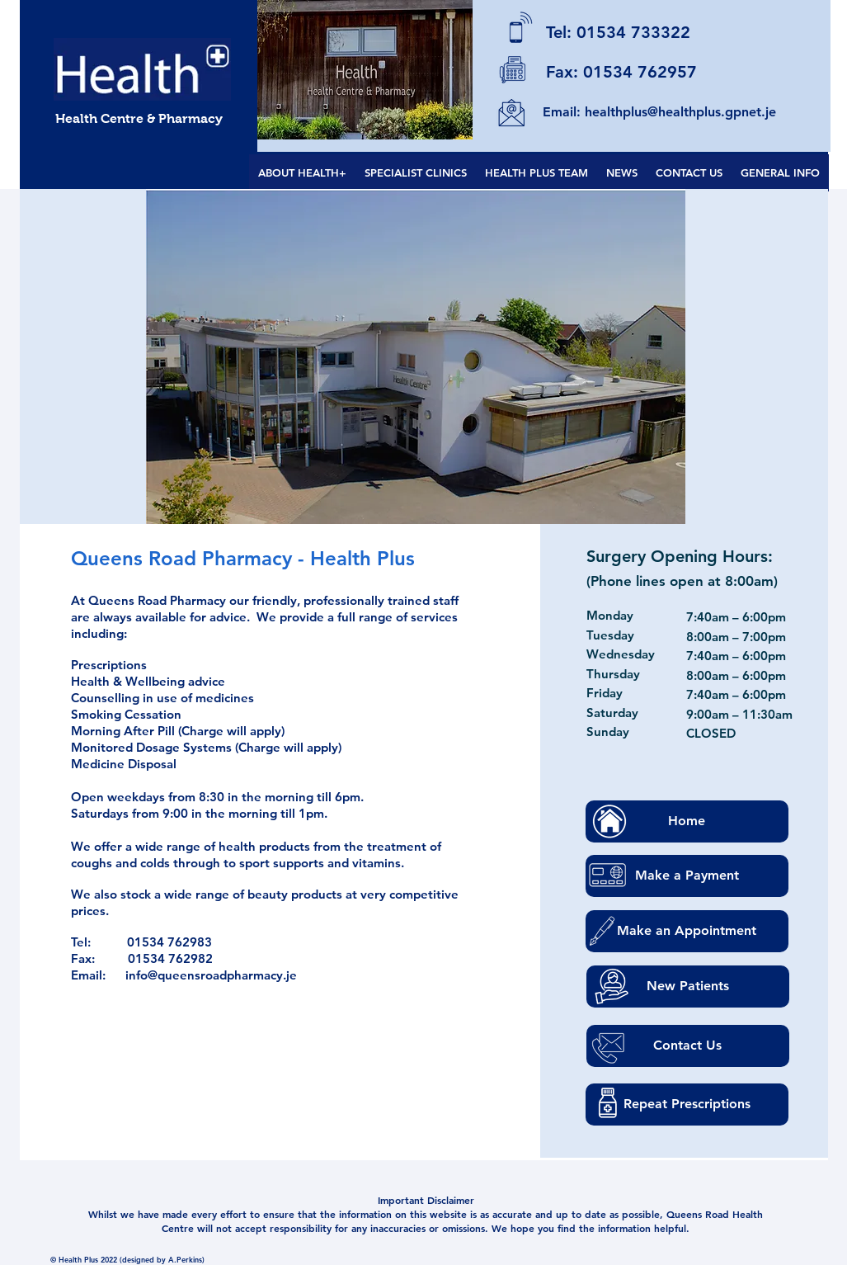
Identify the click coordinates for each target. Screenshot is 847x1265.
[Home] (687, 821)
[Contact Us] (687, 1046)
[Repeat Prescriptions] (687, 1104)
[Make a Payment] (687, 876)
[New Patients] (687, 986)
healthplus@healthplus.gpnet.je (680, 112)
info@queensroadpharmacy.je (211, 975)
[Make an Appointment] (687, 931)
